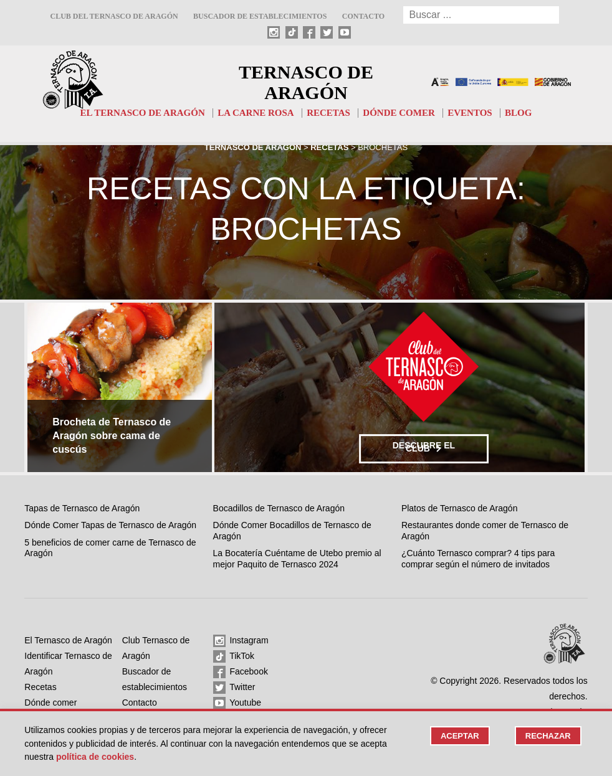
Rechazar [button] (548, 736)
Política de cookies (95, 757)
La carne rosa (256, 113)
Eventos (469, 113)
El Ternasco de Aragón (142, 113)
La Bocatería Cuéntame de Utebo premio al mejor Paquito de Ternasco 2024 (297, 558)
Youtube (237, 703)
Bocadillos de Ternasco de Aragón (279, 508)
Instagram (241, 641)
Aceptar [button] (460, 736)
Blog (518, 113)
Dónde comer (398, 113)
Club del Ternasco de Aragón (114, 16)
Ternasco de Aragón (306, 82)
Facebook (240, 672)
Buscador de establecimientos (260, 16)
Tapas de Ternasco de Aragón (82, 508)
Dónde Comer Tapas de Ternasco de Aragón (110, 525)
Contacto (363, 16)
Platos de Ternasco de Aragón (459, 508)
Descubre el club (424, 446)
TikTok (234, 656)
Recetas (328, 113)
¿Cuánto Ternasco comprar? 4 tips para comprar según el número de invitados (478, 558)
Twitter (234, 687)
